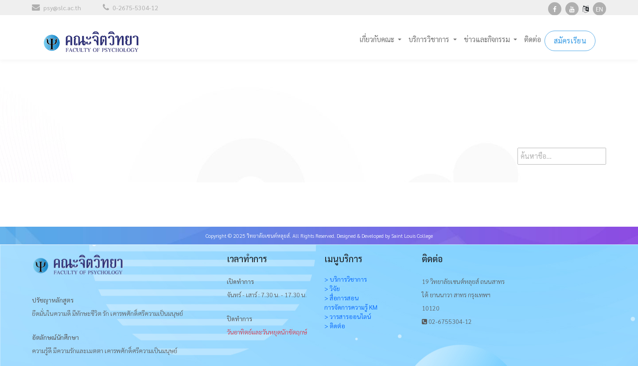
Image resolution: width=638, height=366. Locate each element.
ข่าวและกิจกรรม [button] (488, 38)
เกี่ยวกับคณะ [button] (377, 38)
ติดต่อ (532, 38)
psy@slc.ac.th (56, 8)
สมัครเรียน (570, 39)
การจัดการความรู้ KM (350, 307)
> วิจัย (332, 288)
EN (599, 9)
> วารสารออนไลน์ (347, 316)
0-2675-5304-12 (130, 8)
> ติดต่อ (334, 326)
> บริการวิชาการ (345, 279)
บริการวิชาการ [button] (429, 38)
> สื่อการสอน (341, 298)
